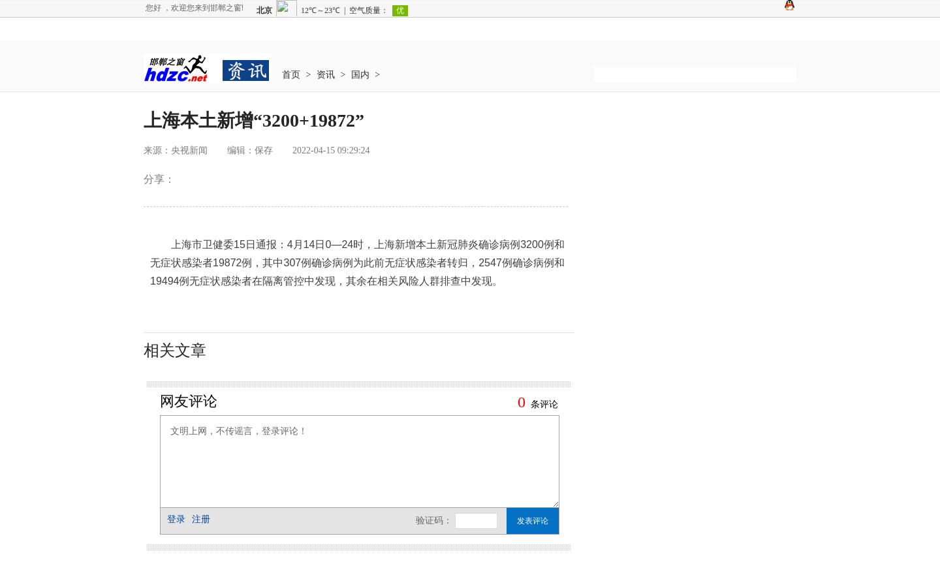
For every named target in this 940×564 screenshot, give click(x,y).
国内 (360, 75)
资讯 (326, 75)
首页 (291, 75)
